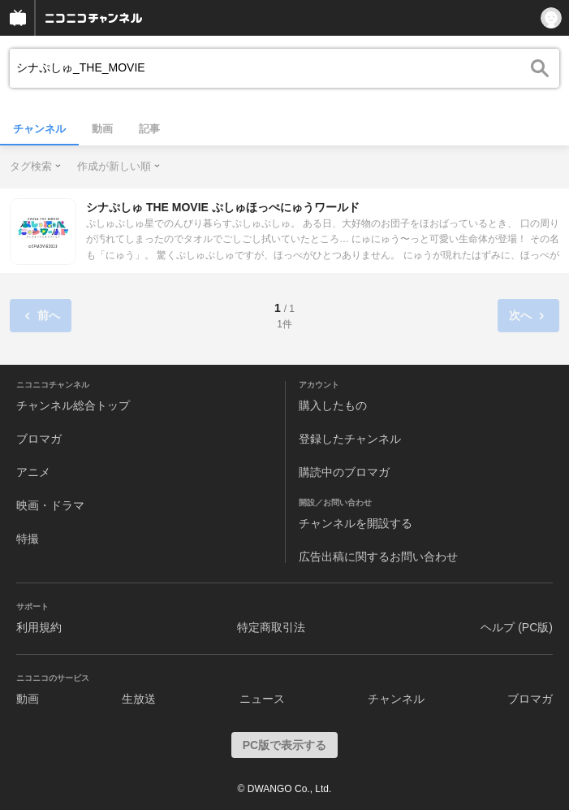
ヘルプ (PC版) (517, 627)
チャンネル (39, 129)
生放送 (139, 698)
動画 (102, 129)
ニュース (262, 698)
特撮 (27, 538)
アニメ (33, 472)
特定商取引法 (271, 627)
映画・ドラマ (50, 505)
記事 (149, 129)
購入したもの (333, 405)
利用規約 (39, 627)
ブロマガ (39, 438)
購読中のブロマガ (344, 472)
